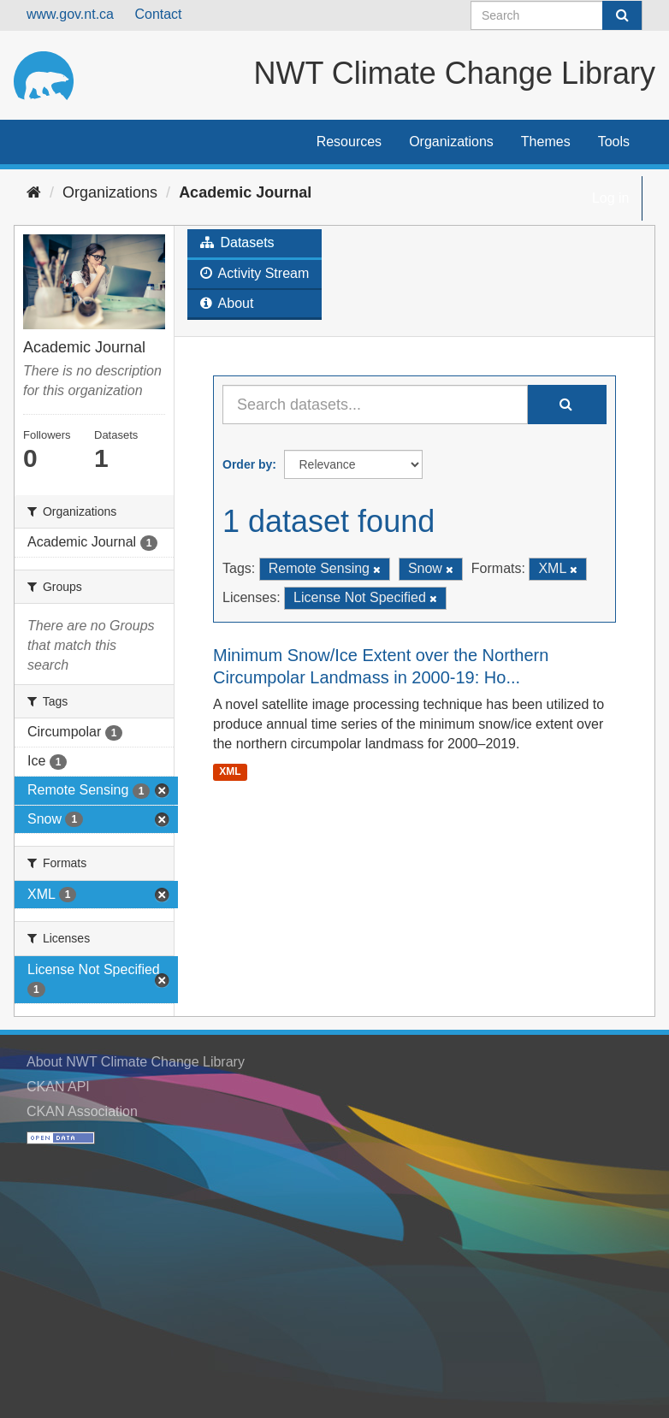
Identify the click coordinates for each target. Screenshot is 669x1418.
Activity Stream (254, 273)
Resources (349, 141)
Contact (157, 14)
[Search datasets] (556, 15)
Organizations (451, 141)
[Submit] (622, 15)
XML (229, 771)
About (226, 303)
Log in (611, 198)
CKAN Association (82, 1111)
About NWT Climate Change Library (136, 1062)
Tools (614, 141)
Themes (546, 141)
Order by (247, 464)
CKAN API (58, 1086)
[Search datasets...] (375, 404)
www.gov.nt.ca (70, 14)
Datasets (237, 242)
